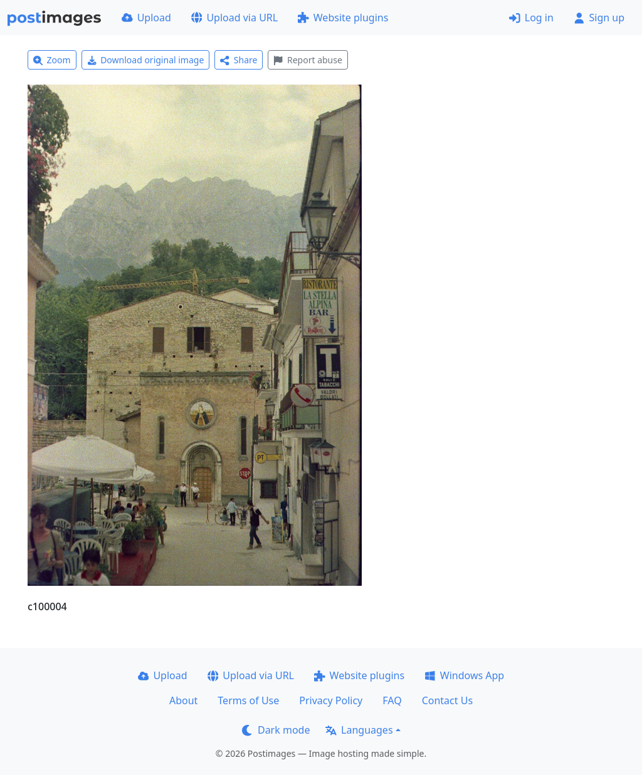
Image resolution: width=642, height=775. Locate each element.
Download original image (145, 60)
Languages (358, 730)
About (183, 700)
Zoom (52, 60)
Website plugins (343, 17)
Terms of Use (248, 700)
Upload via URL (234, 17)
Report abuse (307, 60)
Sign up (599, 17)
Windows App (464, 675)
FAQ (391, 700)
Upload (146, 17)
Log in (531, 17)
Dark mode (276, 730)
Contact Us (447, 700)
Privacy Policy (330, 700)
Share (238, 60)
